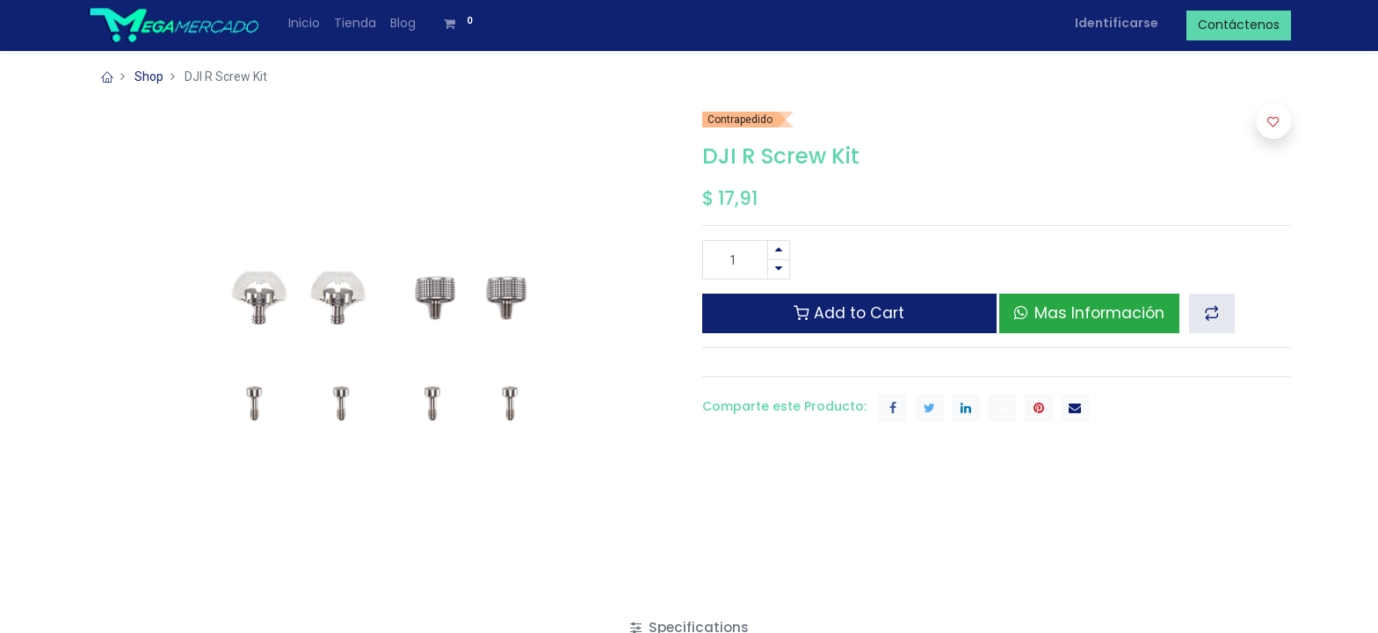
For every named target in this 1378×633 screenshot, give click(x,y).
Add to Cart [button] (849, 313)
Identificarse (1116, 23)
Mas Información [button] (1089, 313)
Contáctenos (1239, 24)
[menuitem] (304, 24)
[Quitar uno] (778, 269)
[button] (1212, 313)
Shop (148, 76)
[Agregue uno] (778, 250)
